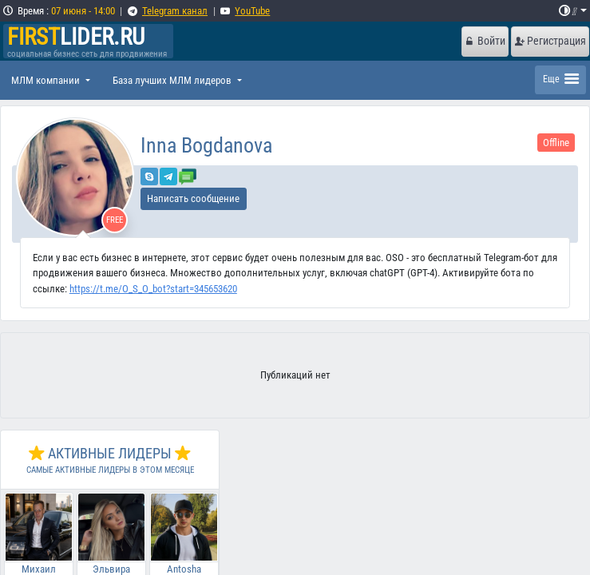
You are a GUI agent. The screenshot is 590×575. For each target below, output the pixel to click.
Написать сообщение (193, 198)
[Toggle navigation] (560, 79)
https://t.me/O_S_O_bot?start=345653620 (153, 289)
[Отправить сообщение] (187, 175)
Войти (485, 41)
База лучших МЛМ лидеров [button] (173, 80)
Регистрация (550, 41)
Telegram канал (175, 11)
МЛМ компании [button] (46, 80)
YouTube (252, 11)
